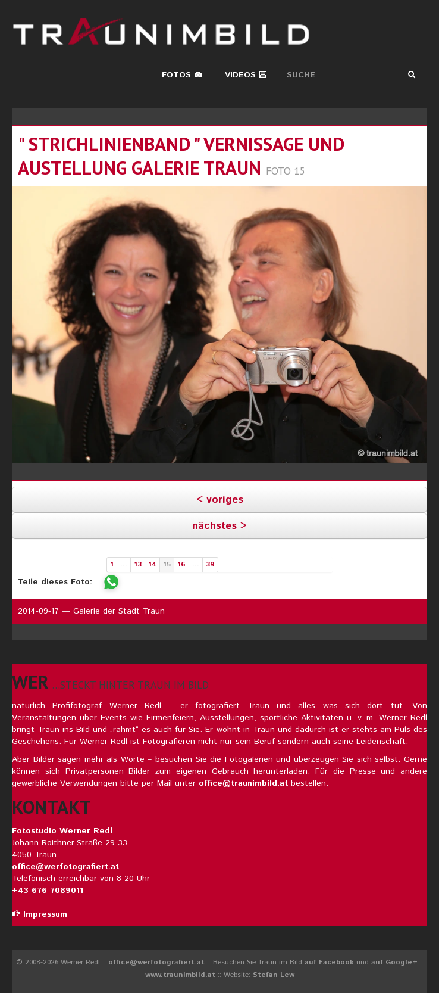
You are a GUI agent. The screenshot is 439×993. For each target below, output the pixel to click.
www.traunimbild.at (180, 975)
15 (167, 564)
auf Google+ (394, 962)
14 (152, 564)
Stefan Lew (273, 975)
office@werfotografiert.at (65, 867)
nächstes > (219, 526)
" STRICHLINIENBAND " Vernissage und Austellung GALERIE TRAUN (181, 156)
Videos (246, 75)
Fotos (182, 75)
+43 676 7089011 (47, 890)
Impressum (39, 914)
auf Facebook (329, 962)
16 (181, 564)
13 (138, 564)
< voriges (219, 500)
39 (210, 564)
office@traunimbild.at (243, 783)
